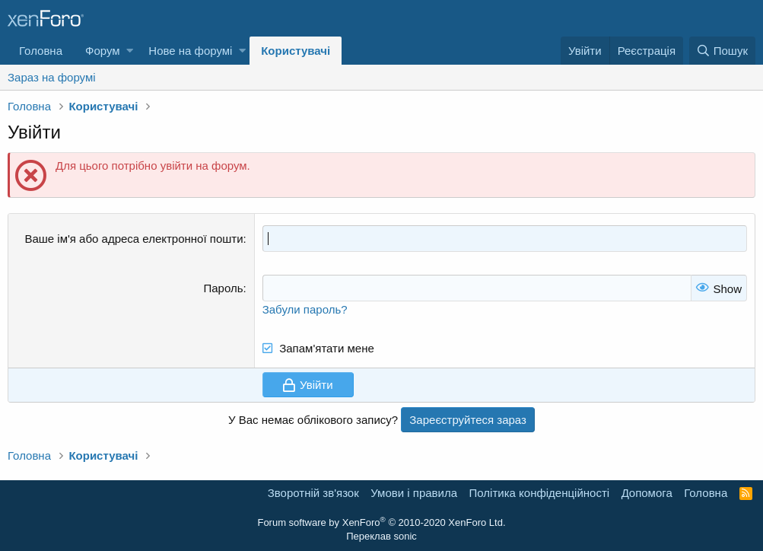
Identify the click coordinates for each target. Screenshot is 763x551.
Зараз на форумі (52, 77)
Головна (40, 50)
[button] (129, 51)
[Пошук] (722, 51)
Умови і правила (413, 492)
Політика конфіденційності (539, 492)
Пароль (223, 288)
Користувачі (295, 50)
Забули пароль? (305, 309)
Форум (102, 50)
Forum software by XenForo (381, 522)
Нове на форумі (190, 50)
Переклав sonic (381, 536)
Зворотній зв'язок (313, 492)
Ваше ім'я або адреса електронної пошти (133, 238)
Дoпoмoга (647, 492)
